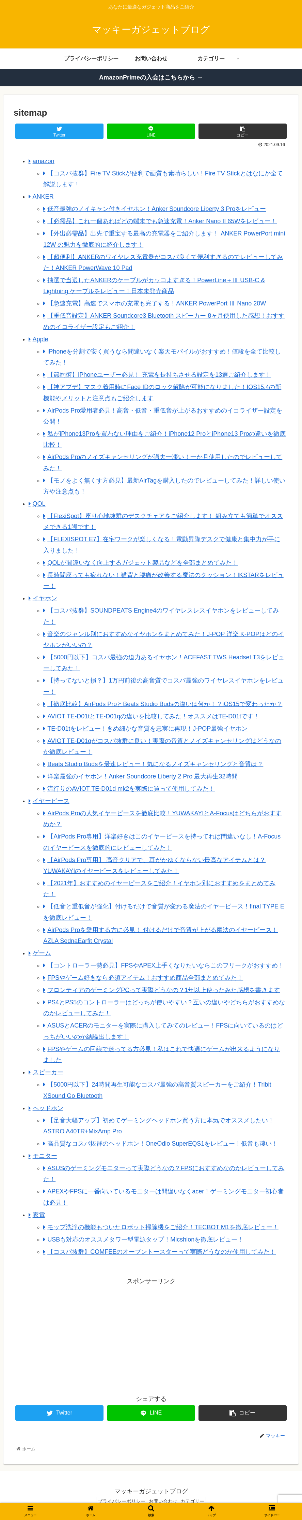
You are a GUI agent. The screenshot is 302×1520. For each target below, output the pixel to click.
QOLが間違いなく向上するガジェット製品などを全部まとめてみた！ (142, 562)
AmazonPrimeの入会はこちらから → (151, 77)
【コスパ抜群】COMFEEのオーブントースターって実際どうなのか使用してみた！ (161, 1251)
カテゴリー (196, 1501)
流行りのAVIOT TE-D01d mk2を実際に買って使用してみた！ (131, 788)
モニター (45, 1155)
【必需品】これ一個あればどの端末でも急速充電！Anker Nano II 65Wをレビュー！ (162, 221)
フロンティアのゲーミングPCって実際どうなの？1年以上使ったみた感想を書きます (163, 990)
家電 (39, 1214)
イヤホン (45, 598)
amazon (43, 161)
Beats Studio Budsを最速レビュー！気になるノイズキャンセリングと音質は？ (155, 764)
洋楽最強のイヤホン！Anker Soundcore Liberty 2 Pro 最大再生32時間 (142, 776)
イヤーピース (51, 801)
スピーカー (48, 1072)
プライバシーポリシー (118, 1501)
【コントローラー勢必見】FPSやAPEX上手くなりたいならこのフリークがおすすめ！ (165, 965)
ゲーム (42, 953)
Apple (40, 339)
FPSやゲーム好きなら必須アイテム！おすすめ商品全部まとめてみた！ (145, 977)
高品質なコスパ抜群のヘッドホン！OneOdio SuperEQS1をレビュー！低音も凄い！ (162, 1143)
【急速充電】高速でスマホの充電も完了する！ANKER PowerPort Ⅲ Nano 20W (156, 303)
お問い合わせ (163, 1501)
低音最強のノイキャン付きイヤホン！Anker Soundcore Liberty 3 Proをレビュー (156, 208)
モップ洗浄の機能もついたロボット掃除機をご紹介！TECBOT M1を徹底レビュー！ (163, 1227)
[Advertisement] (82, 1334)
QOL (39, 503)
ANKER (43, 196)
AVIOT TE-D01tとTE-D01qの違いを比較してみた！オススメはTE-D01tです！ (153, 716)
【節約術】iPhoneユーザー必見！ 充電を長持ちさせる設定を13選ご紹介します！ (159, 374)
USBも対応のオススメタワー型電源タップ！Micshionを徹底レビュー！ (145, 1239)
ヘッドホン (48, 1108)
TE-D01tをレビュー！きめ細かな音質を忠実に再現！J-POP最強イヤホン (147, 728)
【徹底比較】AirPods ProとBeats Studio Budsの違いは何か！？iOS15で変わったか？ (164, 704)
